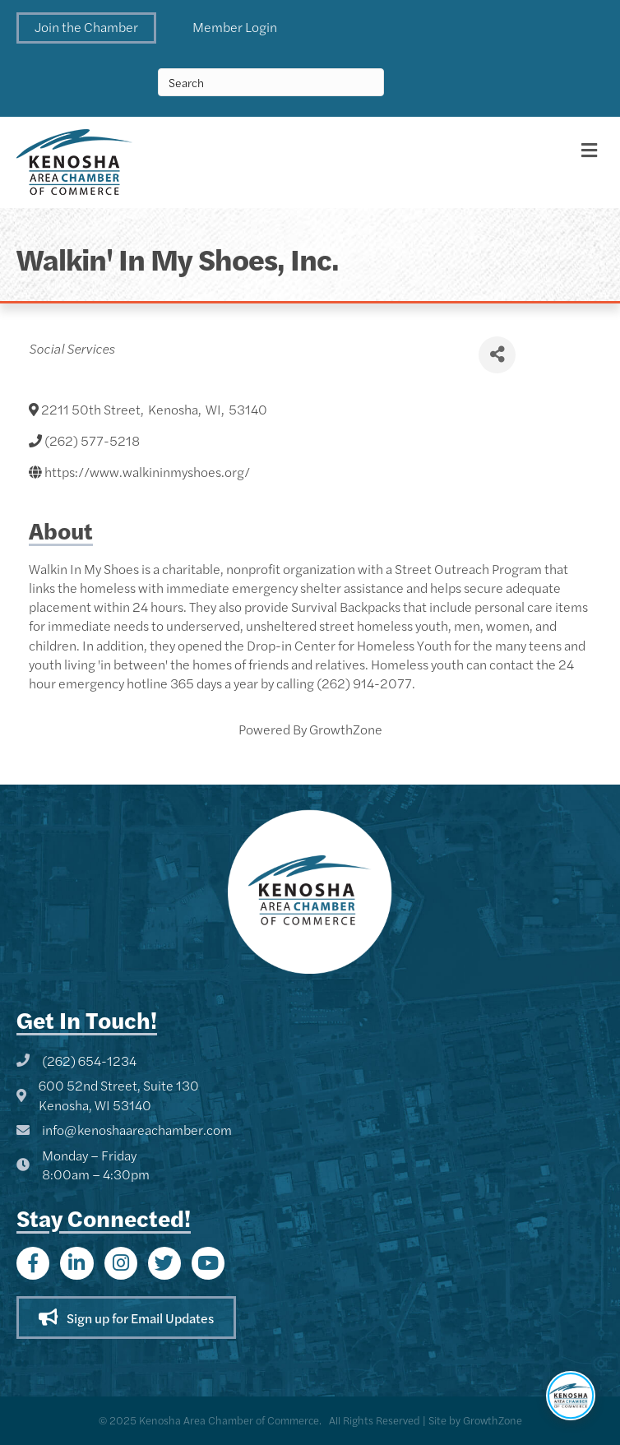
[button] (86, 28)
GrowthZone (345, 729)
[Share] (497, 354)
